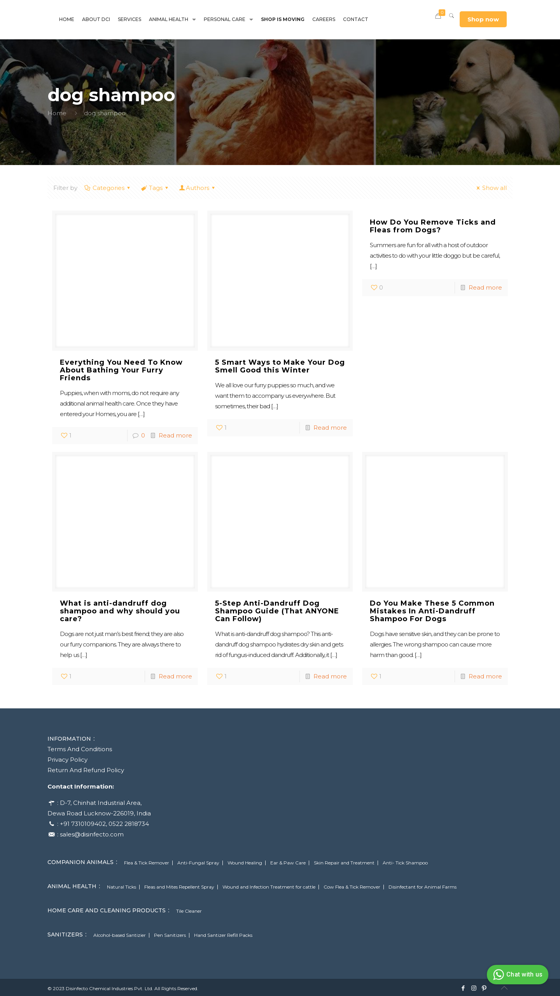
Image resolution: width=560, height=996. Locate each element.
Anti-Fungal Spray (198, 863)
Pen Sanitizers (170, 935)
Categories (108, 187)
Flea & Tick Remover (146, 863)
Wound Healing (245, 863)
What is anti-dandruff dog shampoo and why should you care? (120, 611)
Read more (175, 435)
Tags (155, 187)
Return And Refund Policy (85, 770)
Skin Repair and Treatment (344, 863)
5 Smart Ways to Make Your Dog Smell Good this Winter (280, 366)
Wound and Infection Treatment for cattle (268, 887)
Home (56, 113)
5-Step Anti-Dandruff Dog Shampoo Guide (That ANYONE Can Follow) (277, 611)
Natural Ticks (121, 887)
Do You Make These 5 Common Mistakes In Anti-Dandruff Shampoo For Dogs (432, 611)
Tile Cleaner (189, 911)
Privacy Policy (67, 759)
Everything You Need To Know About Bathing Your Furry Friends (121, 370)
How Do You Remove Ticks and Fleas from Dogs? (433, 226)
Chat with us (516, 974)
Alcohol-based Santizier (119, 935)
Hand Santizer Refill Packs (223, 935)
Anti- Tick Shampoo (405, 863)
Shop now (483, 19)
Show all (490, 187)
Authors (197, 187)
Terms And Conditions (79, 749)
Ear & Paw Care (288, 863)
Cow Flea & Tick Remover (352, 887)
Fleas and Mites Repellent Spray (179, 887)
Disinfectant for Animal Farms (422, 887)
